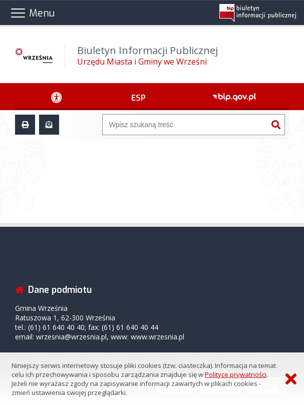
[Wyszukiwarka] (185, 125)
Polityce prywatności (235, 374)
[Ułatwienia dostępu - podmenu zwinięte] (56, 96)
